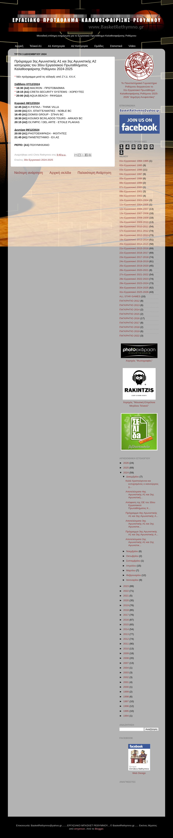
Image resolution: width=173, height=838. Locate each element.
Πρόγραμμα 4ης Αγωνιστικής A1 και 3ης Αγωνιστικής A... (142, 514)
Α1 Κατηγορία (56, 45)
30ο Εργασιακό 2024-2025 (38, 159)
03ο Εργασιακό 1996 (130, 169)
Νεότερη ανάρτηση (28, 173)
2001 (126, 682)
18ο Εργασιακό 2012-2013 (133, 235)
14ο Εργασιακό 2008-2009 (133, 217)
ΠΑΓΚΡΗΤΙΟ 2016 (129, 318)
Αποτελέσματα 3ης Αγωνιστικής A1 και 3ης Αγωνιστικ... (140, 523)
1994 (126, 715)
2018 (126, 610)
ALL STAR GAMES (129, 296)
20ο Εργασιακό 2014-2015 (133, 244)
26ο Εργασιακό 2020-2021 (133, 270)
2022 (126, 591)
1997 (126, 701)
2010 (126, 648)
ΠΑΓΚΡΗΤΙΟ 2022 (129, 335)
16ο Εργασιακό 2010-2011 (133, 226)
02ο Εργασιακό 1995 (130, 165)
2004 (126, 667)
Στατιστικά (116, 45)
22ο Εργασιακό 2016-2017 (133, 252)
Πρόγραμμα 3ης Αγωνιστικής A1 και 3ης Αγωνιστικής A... (142, 533)
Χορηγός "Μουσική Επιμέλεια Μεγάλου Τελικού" (139, 402)
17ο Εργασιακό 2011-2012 (133, 230)
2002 (126, 677)
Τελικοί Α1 (36, 45)
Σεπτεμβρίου (133, 560)
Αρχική (19, 45)
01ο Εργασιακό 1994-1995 (133, 161)
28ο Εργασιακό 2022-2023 (133, 279)
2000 (126, 687)
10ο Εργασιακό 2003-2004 (133, 200)
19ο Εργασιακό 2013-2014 (133, 239)
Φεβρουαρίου (134, 575)
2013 (126, 634)
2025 (126, 467)
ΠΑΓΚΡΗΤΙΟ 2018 (129, 327)
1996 (126, 706)
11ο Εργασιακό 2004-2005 (133, 204)
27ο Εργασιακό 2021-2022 (133, 274)
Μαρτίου (131, 570)
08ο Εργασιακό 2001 (130, 191)
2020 (126, 600)
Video (132, 45)
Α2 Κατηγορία (79, 45)
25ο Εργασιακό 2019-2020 (133, 265)
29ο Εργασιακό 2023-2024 (133, 283)
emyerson (79, 828)
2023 (126, 586)
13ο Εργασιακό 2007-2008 (133, 213)
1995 (126, 711)
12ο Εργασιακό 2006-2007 (133, 209)
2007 (126, 663)
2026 (126, 463)
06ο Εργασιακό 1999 (130, 182)
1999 (126, 691)
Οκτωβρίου (132, 556)
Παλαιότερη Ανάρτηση (94, 173)
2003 (126, 672)
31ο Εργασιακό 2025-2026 (133, 292)
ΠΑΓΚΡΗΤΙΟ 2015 (129, 314)
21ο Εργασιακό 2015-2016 (133, 248)
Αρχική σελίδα (60, 173)
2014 (126, 629)
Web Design (139, 773)
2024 (126, 472)
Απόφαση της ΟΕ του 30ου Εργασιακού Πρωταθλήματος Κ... (140, 505)
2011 (126, 643)
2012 (126, 639)
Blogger (99, 828)
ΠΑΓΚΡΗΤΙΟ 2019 (129, 331)
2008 (126, 658)
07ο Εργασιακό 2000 (130, 187)
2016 (126, 619)
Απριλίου (131, 565)
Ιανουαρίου (132, 580)
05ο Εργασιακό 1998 (130, 178)
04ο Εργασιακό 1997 (130, 174)
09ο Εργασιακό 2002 (130, 195)
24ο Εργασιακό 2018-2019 (133, 261)
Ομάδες (99, 45)
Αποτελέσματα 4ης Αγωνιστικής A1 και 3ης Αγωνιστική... (140, 494)
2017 (126, 614)
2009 (126, 653)
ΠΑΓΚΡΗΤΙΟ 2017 (129, 322)
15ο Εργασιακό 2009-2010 (133, 222)
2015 (126, 624)
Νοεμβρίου (132, 551)
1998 (126, 696)
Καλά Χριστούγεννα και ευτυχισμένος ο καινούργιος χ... (142, 483)
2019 (126, 605)
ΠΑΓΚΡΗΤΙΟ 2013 (129, 305)
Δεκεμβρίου (133, 476)
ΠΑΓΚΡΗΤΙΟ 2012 (129, 300)
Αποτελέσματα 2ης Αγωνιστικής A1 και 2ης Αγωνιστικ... (140, 542)
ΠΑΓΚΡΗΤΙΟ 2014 (129, 309)
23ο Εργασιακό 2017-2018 (133, 257)
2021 (126, 595)
